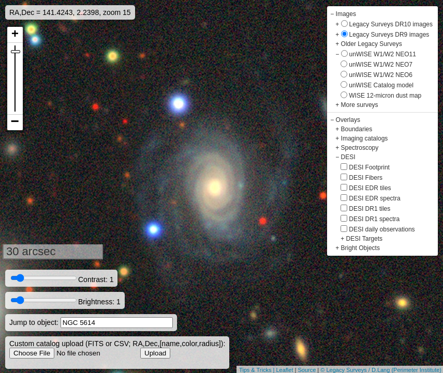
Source (307, 370)
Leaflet (284, 370)
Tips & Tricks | (257, 370)
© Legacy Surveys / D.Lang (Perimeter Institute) (380, 370)
